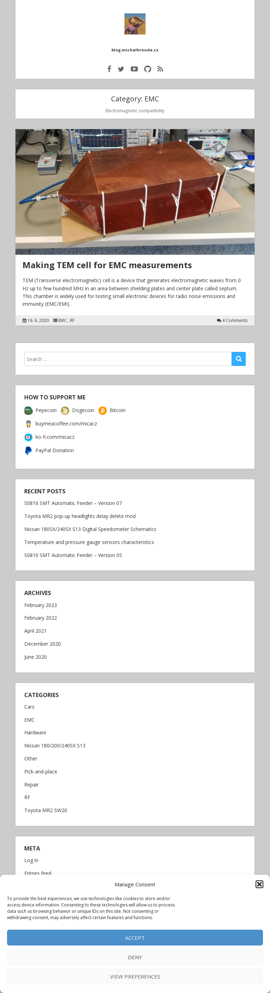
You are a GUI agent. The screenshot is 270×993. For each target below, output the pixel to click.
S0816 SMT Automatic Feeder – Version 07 (73, 500)
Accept (135, 937)
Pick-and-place (40, 769)
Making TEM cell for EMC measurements (107, 261)
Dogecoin (77, 407)
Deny (135, 957)
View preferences (135, 976)
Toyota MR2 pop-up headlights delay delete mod (80, 513)
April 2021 (35, 628)
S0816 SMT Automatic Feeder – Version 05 (73, 552)
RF (72, 317)
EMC (62, 317)
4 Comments (235, 317)
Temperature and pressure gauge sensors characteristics (89, 539)
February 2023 (40, 602)
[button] (259, 884)
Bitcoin (112, 407)
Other (30, 756)
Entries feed (37, 870)
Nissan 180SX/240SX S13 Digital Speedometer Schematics (90, 526)
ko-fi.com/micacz (49, 433)
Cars (29, 704)
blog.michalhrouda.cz (135, 46)
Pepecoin (40, 407)
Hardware (35, 730)
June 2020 (35, 654)
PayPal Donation (49, 447)
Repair (31, 782)
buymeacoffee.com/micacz (60, 420)
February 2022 (40, 615)
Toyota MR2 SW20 (45, 807)
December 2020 (42, 641)
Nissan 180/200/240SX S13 (54, 743)
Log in (31, 857)
